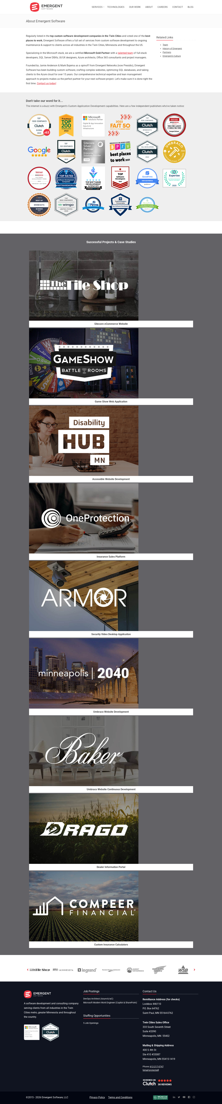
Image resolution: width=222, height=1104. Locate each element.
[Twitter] (179, 1097)
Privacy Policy (97, 1097)
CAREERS (162, 7)
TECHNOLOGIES (115, 7)
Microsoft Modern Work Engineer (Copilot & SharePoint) (110, 1002)
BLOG (190, 7)
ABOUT (149, 7)
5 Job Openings (90, 1023)
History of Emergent (172, 48)
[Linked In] (174, 1097)
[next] (194, 969)
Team (165, 45)
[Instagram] (194, 1097)
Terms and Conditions (120, 1097)
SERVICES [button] (97, 7)
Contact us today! (46, 83)
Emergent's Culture (172, 56)
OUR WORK (135, 7)
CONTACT (177, 7)
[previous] (28, 969)
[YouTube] (184, 1097)
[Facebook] (189, 1097)
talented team (125, 52)
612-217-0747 (157, 1066)
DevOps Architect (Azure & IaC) (98, 998)
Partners (167, 52)
